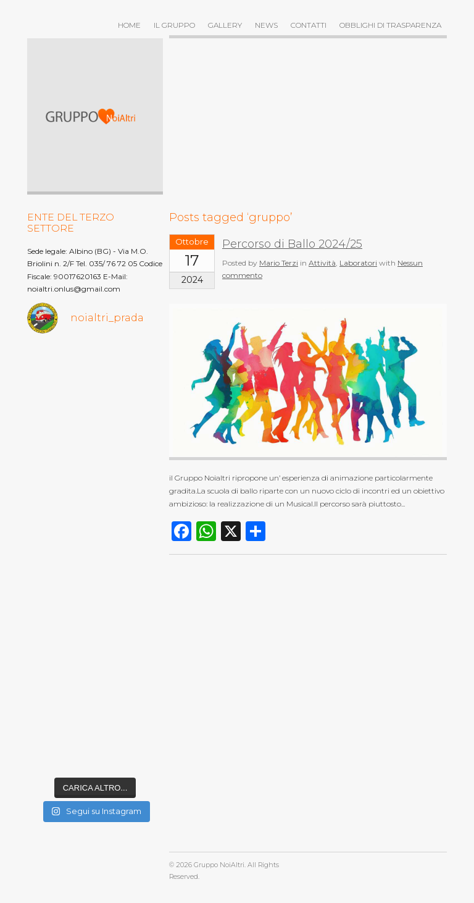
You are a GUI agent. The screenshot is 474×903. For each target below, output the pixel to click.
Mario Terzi (278, 262)
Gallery (225, 25)
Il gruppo (174, 25)
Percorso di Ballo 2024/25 (292, 244)
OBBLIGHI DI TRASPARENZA (390, 25)
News (266, 25)
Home (129, 25)
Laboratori (358, 262)
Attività (322, 262)
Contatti (308, 25)
